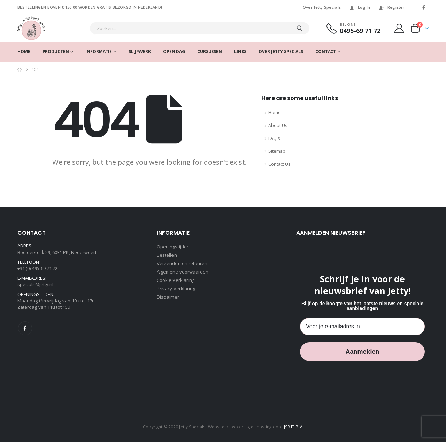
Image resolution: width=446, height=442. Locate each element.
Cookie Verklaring (175, 280)
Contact (325, 51)
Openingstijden (173, 247)
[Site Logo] (31, 28)
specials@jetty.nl (35, 284)
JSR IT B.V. (293, 426)
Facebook (25, 328)
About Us (277, 125)
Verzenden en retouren (182, 263)
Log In (359, 7)
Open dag (174, 51)
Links (240, 51)
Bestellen (167, 255)
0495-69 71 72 (360, 31)
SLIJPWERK (140, 51)
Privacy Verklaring (176, 288)
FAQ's (274, 138)
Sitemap (276, 151)
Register (391, 7)
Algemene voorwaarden (182, 272)
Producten (56, 51)
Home (23, 51)
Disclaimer (168, 297)
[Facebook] (423, 7)
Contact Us (279, 164)
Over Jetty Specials (322, 7)
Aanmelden (362, 351)
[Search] (299, 28)
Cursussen (209, 51)
